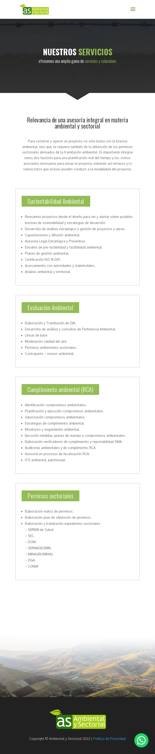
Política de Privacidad (109, 739)
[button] (141, 740)
